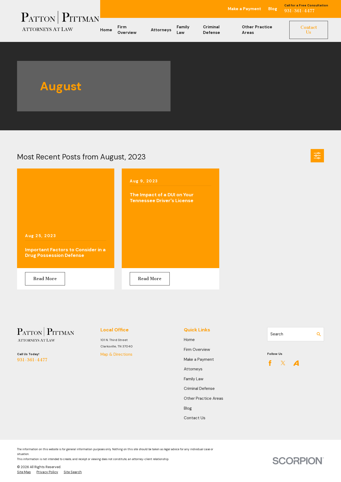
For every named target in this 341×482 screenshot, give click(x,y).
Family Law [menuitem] (183, 29)
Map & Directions (116, 354)
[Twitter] (283, 363)
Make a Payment (244, 8)
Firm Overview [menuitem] (126, 29)
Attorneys (193, 369)
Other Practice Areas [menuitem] (257, 29)
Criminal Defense (199, 388)
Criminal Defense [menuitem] (211, 29)
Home (189, 339)
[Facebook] (270, 363)
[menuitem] (24, 472)
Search (276, 334)
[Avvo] (296, 363)
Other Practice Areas (203, 398)
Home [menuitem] (106, 30)
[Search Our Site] (319, 334)
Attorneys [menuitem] (161, 30)
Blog (272, 8)
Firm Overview (197, 349)
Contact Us (309, 30)
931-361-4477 (299, 10)
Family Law (193, 379)
